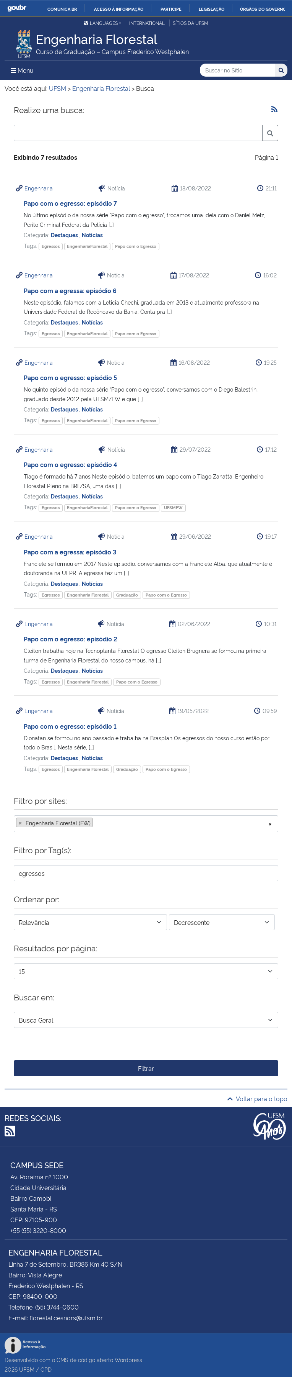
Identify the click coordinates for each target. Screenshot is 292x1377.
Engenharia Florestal (88, 595)
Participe (171, 9)
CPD (46, 1369)
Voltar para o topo (257, 1098)
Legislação (211, 9)
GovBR (16, 8)
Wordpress (128, 1359)
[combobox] (146, 823)
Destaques (65, 234)
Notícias (92, 234)
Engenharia (38, 188)
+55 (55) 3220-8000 (38, 1230)
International (147, 23)
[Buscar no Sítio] (238, 70)
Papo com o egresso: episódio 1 (70, 726)
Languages (101, 23)
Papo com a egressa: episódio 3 (70, 552)
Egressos (51, 246)
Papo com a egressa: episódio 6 (70, 290)
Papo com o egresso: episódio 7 (70, 203)
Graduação (127, 595)
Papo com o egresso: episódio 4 (70, 464)
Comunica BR (62, 9)
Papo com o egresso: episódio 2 (70, 638)
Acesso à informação (118, 9)
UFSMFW (173, 507)
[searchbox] (97, 823)
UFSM (26, 1369)
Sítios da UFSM (190, 23)
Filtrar (146, 1068)
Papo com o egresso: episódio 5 (70, 377)
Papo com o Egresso (135, 246)
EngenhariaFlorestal (87, 246)
